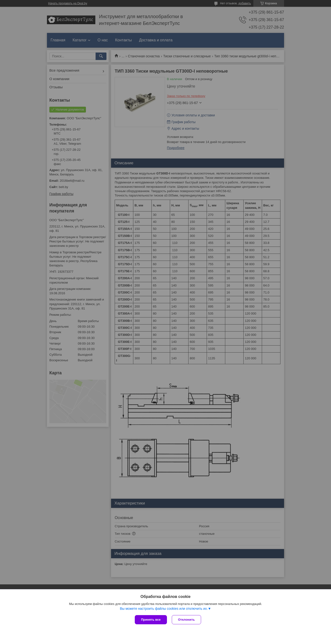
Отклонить (186, 619)
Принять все (151, 619)
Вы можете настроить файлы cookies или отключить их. (164, 608)
